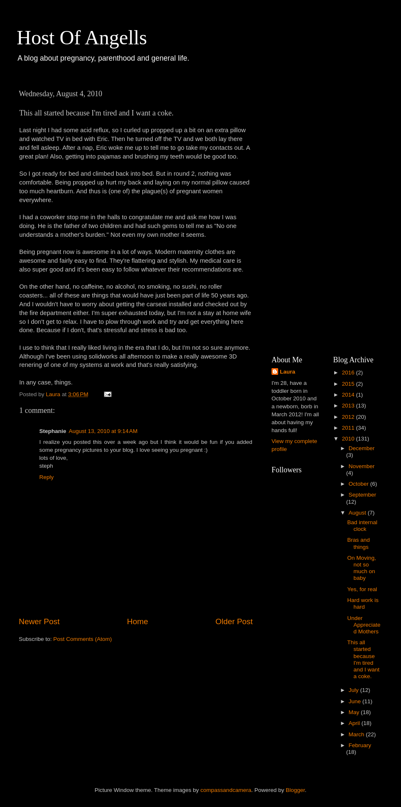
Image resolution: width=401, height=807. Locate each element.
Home (137, 621)
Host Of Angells (82, 37)
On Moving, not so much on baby (361, 568)
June (356, 701)
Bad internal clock (362, 525)
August (358, 513)
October (360, 484)
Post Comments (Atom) (82, 639)
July (354, 690)
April (355, 723)
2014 (349, 395)
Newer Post (39, 621)
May (355, 712)
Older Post (234, 621)
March (357, 734)
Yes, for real (362, 589)
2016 (349, 372)
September (362, 495)
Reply (46, 477)
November (362, 466)
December (362, 448)
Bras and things (358, 543)
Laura (287, 372)
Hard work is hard (362, 603)
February (360, 745)
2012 (349, 417)
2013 (349, 405)
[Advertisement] (314, 211)
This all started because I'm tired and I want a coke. (363, 659)
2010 (349, 439)
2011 (349, 428)
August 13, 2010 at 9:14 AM (103, 431)
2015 (349, 384)
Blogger (295, 790)
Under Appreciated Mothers (364, 625)
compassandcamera (225, 790)
